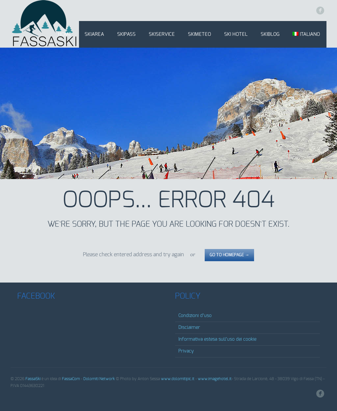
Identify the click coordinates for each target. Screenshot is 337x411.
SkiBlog (270, 34)
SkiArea (94, 34)
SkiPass (126, 34)
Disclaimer (189, 327)
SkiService (162, 34)
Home (64, 34)
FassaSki (32, 379)
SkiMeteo (199, 34)
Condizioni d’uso (195, 315)
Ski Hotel (235, 34)
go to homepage (229, 255)
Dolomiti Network (99, 379)
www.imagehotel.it (215, 379)
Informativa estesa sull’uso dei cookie (217, 339)
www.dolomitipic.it (177, 379)
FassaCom (71, 379)
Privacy (186, 351)
